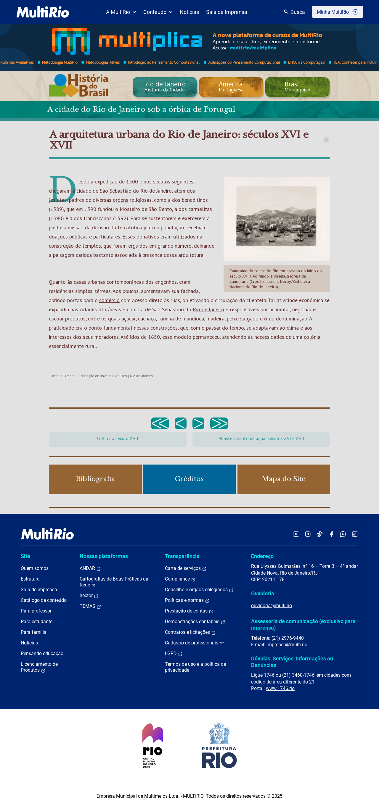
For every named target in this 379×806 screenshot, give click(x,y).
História (56, 376)
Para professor (36, 611)
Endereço (262, 556)
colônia (312, 336)
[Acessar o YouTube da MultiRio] (296, 534)
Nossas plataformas (104, 556)
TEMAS (90, 606)
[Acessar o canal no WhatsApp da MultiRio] (343, 534)
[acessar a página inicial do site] (43, 12)
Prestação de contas (189, 611)
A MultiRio (121, 12)
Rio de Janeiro (156, 190)
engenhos (166, 281)
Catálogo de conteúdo (44, 600)
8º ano (70, 376)
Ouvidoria (262, 593)
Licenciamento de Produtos (39, 667)
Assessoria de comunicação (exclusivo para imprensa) (303, 624)
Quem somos (35, 568)
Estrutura (30, 579)
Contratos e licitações (190, 632)
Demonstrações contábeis (195, 622)
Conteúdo (158, 12)
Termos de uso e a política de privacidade (195, 667)
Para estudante (36, 621)
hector (89, 596)
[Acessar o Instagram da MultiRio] (307, 534)
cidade (83, 190)
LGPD (174, 654)
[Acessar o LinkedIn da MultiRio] (354, 534)
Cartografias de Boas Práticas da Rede (114, 582)
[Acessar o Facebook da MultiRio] (331, 534)
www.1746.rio (280, 688)
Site (25, 556)
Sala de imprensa (39, 589)
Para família (33, 632)
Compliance (180, 579)
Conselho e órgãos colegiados (199, 590)
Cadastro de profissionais (194, 643)
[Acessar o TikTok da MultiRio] (319, 534)
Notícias (189, 12)
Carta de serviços (186, 568)
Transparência (182, 556)
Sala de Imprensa (226, 12)
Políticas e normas (187, 600)
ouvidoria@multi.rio (271, 605)
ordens (120, 199)
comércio (109, 300)
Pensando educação (42, 653)
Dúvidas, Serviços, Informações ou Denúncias (292, 661)
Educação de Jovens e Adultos (102, 376)
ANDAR (90, 568)
